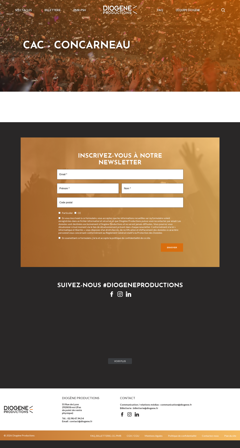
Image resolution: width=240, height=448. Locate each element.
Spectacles (23, 10)
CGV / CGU (133, 435)
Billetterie (53, 10)
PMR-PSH (80, 10)
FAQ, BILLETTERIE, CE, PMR (105, 435)
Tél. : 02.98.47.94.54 (73, 418)
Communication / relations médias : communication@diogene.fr (156, 404)
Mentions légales (154, 435)
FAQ (160, 10)
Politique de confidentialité (182, 435)
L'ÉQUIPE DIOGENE (188, 10)
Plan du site (230, 435)
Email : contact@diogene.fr (77, 421)
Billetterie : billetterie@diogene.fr (139, 408)
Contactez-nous (210, 435)
